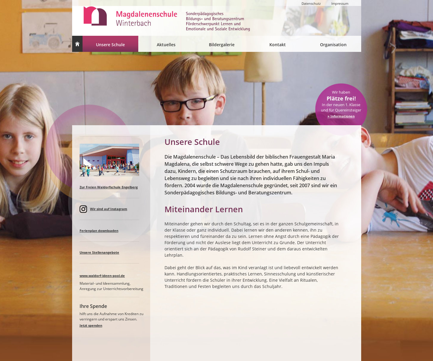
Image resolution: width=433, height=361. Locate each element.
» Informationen (341, 116)
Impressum (339, 3)
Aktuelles (166, 44)
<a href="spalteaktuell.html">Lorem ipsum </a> (112, 248)
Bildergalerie (222, 44)
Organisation (333, 44)
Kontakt (277, 44)
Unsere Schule (110, 44)
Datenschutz (311, 3)
